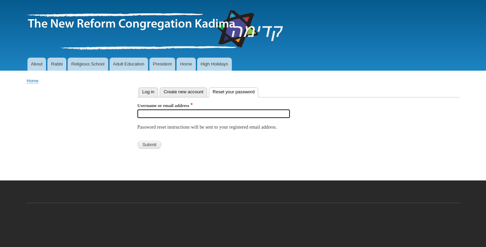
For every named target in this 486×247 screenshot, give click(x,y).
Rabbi (57, 64)
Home (186, 64)
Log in (148, 91)
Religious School (87, 64)
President (162, 64)
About (37, 64)
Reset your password (235, 91)
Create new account (183, 91)
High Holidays (214, 64)
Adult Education (128, 64)
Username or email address (163, 105)
